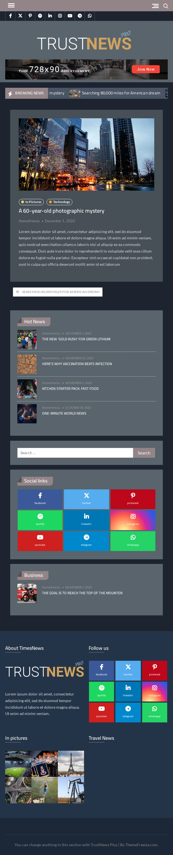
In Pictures (33, 202)
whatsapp (133, 544)
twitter (86, 503)
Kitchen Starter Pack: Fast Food (70, 388)
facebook (40, 503)
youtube (40, 544)
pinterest (133, 503)
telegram (86, 544)
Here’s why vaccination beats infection (77, 363)
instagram (133, 523)
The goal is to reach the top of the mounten (82, 593)
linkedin (86, 523)
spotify (40, 523)
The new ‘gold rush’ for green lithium (76, 339)
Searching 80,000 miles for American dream (125, 93)
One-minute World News (64, 413)
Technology (61, 202)
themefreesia (29, 221)
